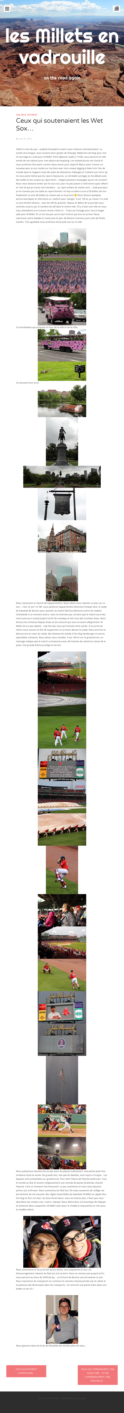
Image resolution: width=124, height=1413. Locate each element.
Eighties (70, 1398)
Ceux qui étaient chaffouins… (26, 1371)
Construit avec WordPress (48, 1398)
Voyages (32, 114)
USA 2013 (21, 114)
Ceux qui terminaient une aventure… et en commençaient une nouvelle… (97, 1375)
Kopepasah (81, 1398)
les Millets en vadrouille (62, 46)
